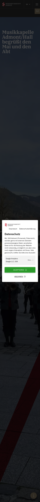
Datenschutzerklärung (27, 229)
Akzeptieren (20, 270)
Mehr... (30, 260)
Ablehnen (20, 276)
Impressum (13, 229)
